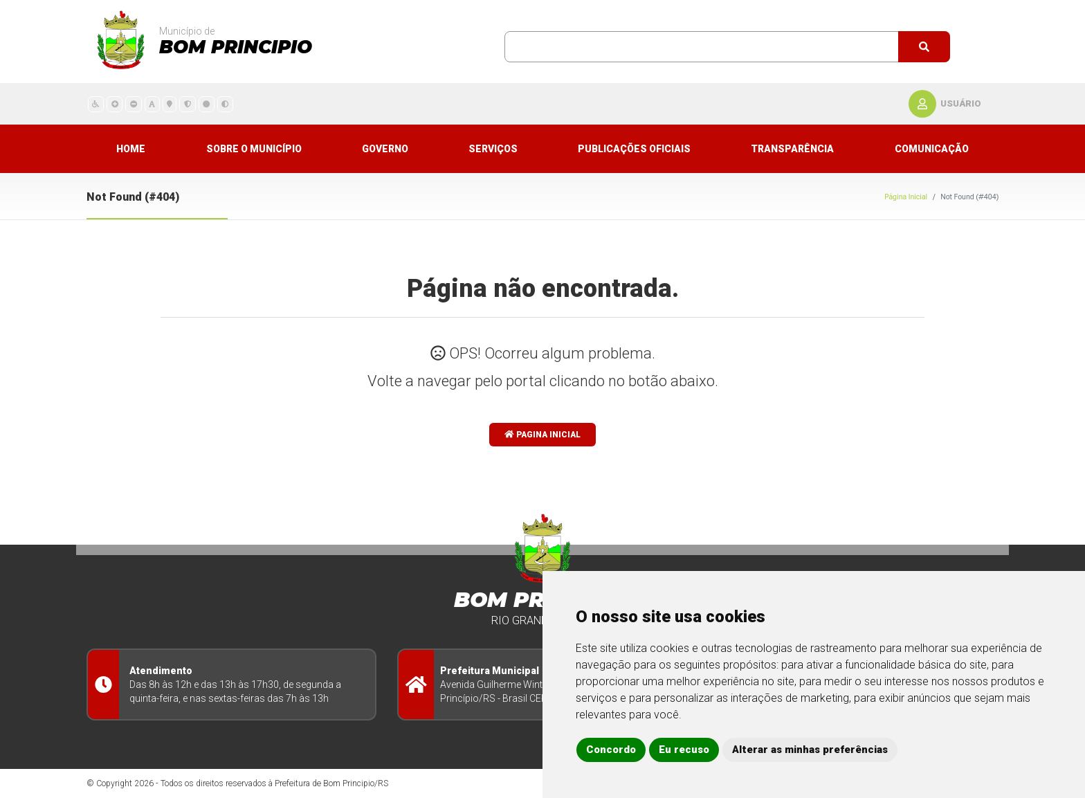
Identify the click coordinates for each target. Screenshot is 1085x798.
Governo (385, 148)
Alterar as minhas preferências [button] (810, 749)
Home (130, 148)
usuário (960, 103)
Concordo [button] (611, 749)
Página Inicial (905, 196)
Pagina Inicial (542, 434)
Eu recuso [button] (684, 749)
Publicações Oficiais (634, 148)
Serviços (493, 148)
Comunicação (932, 148)
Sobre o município (254, 148)
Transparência (792, 148)
